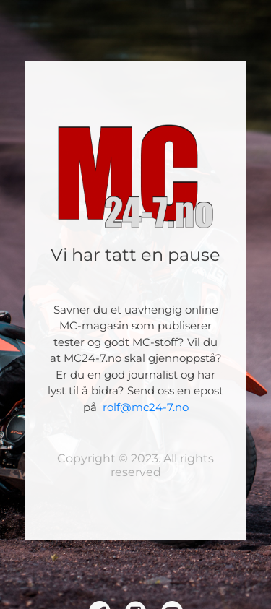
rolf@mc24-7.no (146, 407)
